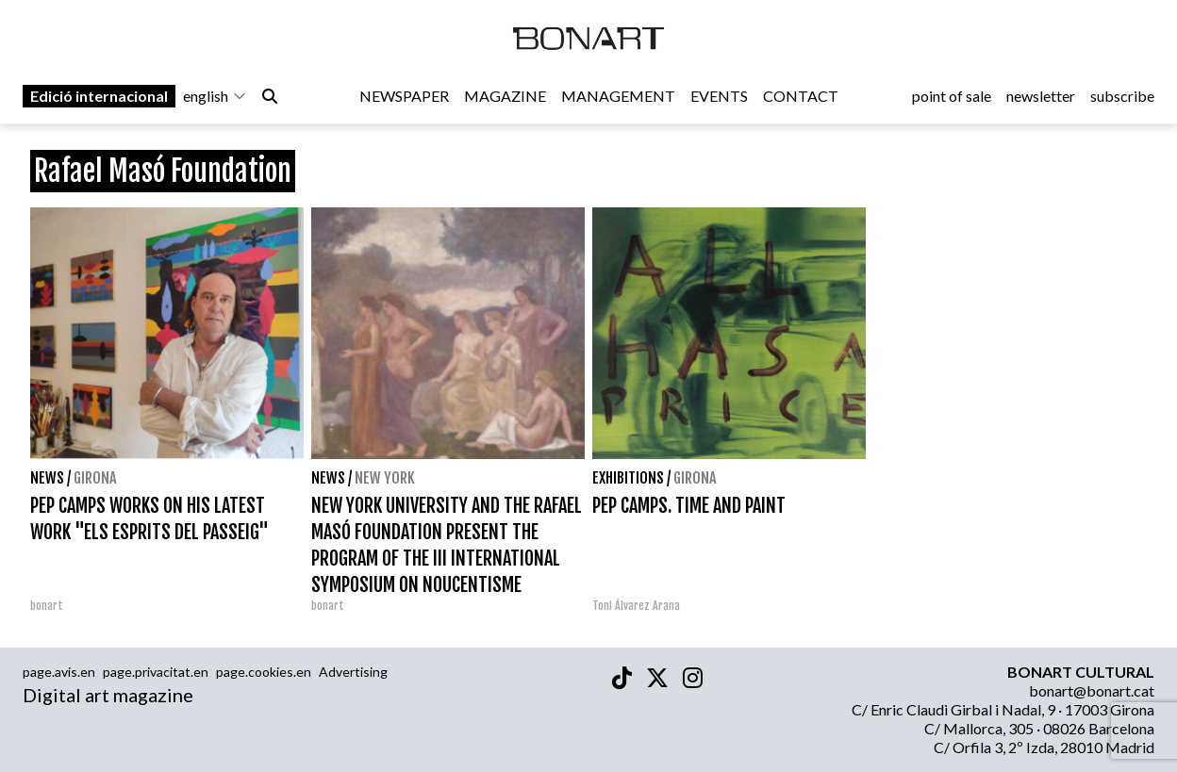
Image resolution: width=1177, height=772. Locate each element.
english (215, 96)
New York (385, 477)
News (47, 477)
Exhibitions (628, 477)
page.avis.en (59, 672)
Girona (95, 477)
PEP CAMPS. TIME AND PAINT (689, 505)
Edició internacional (99, 96)
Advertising (353, 672)
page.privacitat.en (155, 672)
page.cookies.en (263, 672)
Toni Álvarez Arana (636, 606)
